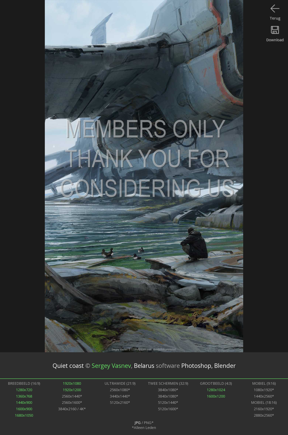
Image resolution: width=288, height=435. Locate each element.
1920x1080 (72, 383)
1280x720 (24, 389)
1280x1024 (216, 389)
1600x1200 (216, 396)
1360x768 (24, 396)
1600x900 (24, 408)
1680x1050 (24, 415)
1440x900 (24, 402)
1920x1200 (72, 389)
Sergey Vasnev (111, 365)
